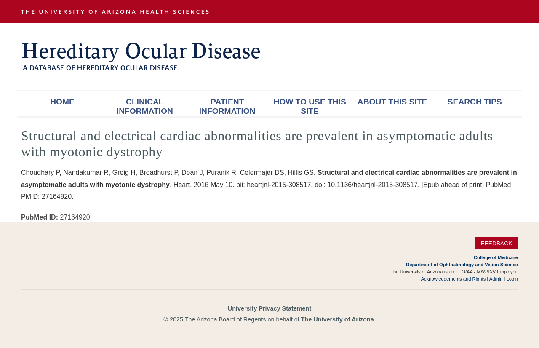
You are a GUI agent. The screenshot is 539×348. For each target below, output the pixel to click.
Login (512, 278)
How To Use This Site (309, 106)
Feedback (496, 243)
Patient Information (227, 106)
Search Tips (475, 101)
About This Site (392, 101)
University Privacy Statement (269, 308)
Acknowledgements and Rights (453, 278)
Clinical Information (145, 106)
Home (62, 101)
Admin (496, 278)
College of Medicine (496, 257)
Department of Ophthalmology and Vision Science (462, 264)
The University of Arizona (337, 319)
